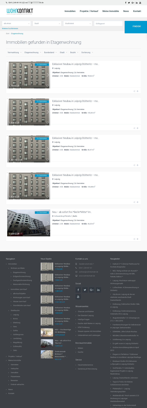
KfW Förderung (84, 308)
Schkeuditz (17, 327)
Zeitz (15, 331)
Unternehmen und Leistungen (89, 316)
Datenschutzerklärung (120, 404)
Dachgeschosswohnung (22, 261)
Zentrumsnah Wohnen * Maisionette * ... (61, 335)
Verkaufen (15, 350)
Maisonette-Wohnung (21, 265)
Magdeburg (17, 323)
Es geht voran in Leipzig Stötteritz (125, 324)
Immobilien (70, 11)
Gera (15, 308)
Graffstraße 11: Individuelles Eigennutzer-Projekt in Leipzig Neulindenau (122, 352)
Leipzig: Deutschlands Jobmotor (125, 359)
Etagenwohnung (67, 72)
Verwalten (14, 353)
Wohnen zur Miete (17, 249)
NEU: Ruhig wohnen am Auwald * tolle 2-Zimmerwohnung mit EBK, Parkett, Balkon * (124, 255)
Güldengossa (18, 315)
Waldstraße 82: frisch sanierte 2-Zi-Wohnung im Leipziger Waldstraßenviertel (124, 379)
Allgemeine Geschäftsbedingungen (96, 404)
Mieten (80, 329)
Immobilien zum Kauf (19, 270)
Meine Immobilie (111, 11)
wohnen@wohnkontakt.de (88, 253)
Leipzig (57, 68)
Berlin (75, 201)
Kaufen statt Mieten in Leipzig (89, 304)
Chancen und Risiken (86, 292)
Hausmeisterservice (85, 346)
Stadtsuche (15, 291)
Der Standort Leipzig (86, 296)
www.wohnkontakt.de (87, 257)
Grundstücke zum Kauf (22, 286)
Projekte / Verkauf (89, 11)
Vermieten (14, 346)
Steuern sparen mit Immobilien (89, 312)
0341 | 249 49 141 (15, 3)
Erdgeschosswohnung (21, 257)
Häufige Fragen (84, 300)
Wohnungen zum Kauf (21, 278)
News (126, 11)
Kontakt (137, 11)
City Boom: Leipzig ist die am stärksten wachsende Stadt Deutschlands (122, 278)
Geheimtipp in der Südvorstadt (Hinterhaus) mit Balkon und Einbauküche (123, 389)
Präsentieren (15, 357)
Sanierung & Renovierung (87, 350)
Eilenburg (16, 304)
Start (7, 33)
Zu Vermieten (79, 72)
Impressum (137, 404)
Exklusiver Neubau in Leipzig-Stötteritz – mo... (75, 64)
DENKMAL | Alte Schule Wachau (125, 313)
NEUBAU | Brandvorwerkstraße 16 (125, 316)
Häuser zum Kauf (19, 282)
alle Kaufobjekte (19, 274)
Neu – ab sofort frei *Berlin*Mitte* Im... (72, 196)
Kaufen (80, 333)
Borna (15, 300)
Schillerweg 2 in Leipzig (122, 320)
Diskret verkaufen (17, 365)
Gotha (15, 311)
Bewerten (14, 361)
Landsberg (17, 319)
